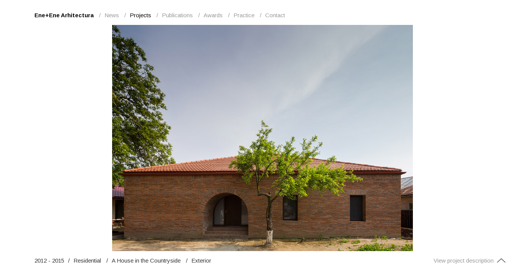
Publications (177, 15)
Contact (275, 15)
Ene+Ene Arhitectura (64, 15)
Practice (243, 15)
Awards (213, 15)
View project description (470, 260)
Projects (140, 15)
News (111, 15)
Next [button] (390, 138)
